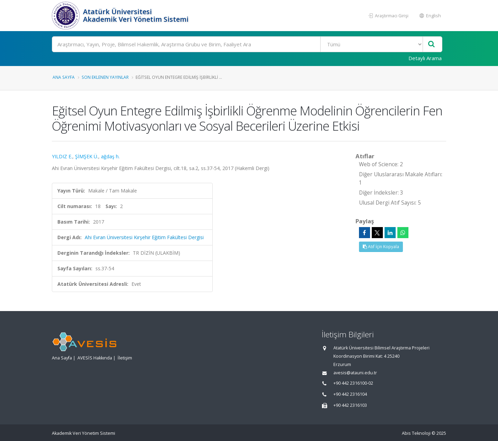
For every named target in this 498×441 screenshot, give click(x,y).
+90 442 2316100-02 (353, 383)
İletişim (125, 358)
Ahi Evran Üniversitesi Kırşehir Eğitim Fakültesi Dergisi (144, 237)
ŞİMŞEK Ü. (86, 156)
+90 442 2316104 (350, 394)
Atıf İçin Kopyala (381, 247)
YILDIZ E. (62, 156)
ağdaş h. (110, 156)
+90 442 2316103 (350, 405)
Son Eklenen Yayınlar (105, 77)
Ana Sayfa (64, 77)
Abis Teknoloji (416, 433)
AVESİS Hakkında (94, 358)
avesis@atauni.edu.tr (355, 373)
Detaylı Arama (425, 58)
